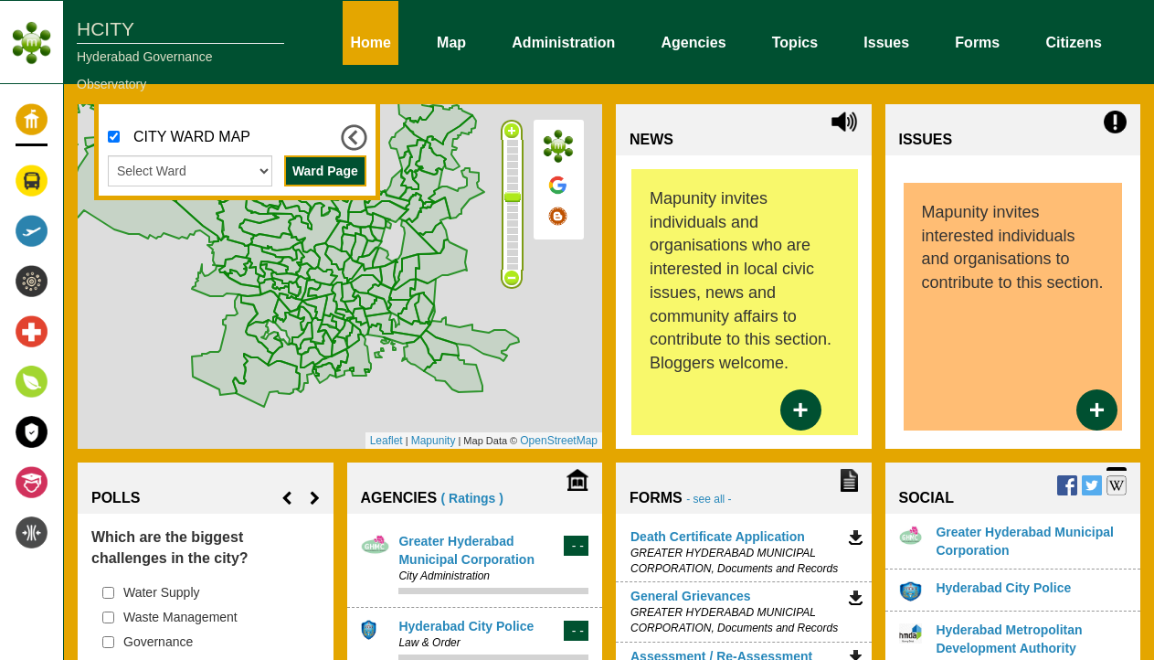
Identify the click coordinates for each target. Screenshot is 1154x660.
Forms (977, 41)
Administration (563, 41)
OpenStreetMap (559, 440)
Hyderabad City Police (466, 626)
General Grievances (690, 596)
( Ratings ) (472, 498)
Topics (795, 41)
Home (370, 41)
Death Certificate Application (717, 536)
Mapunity (433, 440)
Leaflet (386, 440)
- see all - (708, 499)
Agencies (693, 41)
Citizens (1073, 41)
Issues (886, 41)
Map (451, 41)
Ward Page (325, 171)
